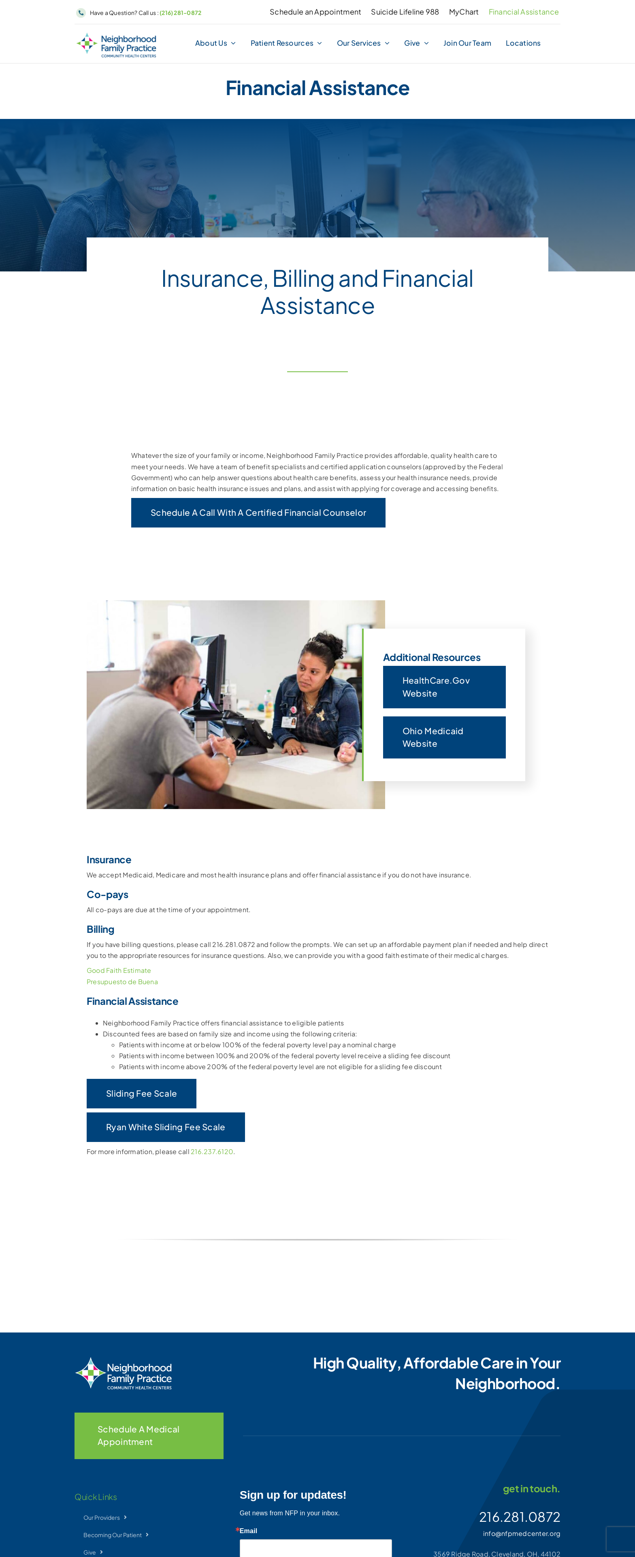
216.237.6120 (212, 1151)
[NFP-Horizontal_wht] (123, 1360)
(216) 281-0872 (180, 12)
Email (249, 1531)
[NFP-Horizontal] (116, 35)
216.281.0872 (519, 1516)
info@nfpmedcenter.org (521, 1533)
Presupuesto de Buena (122, 981)
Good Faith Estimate (119, 970)
